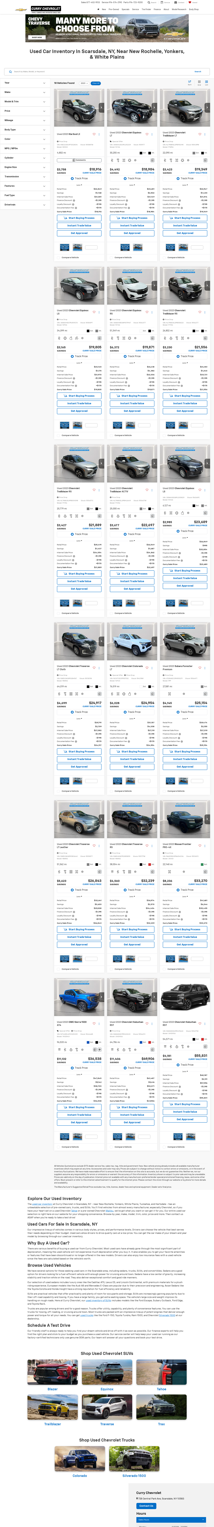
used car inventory (42, 1204)
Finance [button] (157, 9)
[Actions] (99, 134)
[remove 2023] (84, 83)
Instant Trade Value (79, 225)
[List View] (206, 83)
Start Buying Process (79, 217)
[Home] (98, 9)
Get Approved (79, 233)
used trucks (86, 1315)
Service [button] (135, 9)
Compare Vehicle (70, 258)
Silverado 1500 (167, 1315)
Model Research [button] (179, 9)
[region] (79, 200)
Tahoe (74, 1211)
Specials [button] (125, 9)
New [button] (104, 9)
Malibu (109, 1211)
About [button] (166, 9)
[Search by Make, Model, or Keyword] (103, 71)
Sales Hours (171, 1519)
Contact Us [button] (146, 1506)
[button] (101, 108)
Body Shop (194, 9)
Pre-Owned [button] (114, 9)
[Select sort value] (190, 83)
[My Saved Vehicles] (192, 2)
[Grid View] (198, 83)
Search (198, 72)
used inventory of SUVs (98, 1300)
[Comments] (79, 160)
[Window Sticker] (99, 1049)
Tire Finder (146, 9)
